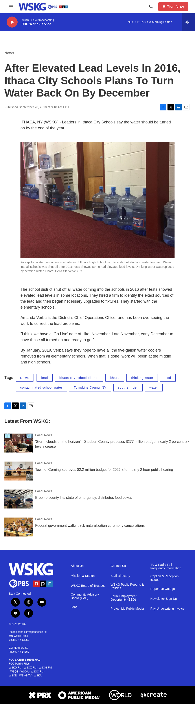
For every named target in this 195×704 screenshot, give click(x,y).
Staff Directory (120, 575)
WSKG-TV (25, 675)
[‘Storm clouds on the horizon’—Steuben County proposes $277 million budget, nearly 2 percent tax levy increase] (18, 443)
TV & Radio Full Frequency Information (165, 566)
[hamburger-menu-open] (11, 6)
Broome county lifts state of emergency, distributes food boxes (83, 497)
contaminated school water (41, 387)
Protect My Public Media (127, 608)
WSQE (14, 671)
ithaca (115, 378)
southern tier (128, 387)
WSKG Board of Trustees (88, 585)
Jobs (74, 607)
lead (44, 378)
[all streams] (188, 22)
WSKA (37, 675)
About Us (77, 566)
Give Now (175, 6)
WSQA (24, 671)
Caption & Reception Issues (164, 578)
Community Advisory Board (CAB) (85, 596)
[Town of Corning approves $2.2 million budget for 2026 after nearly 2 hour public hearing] (18, 471)
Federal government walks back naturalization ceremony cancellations (90, 525)
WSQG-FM (45, 667)
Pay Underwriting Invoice (167, 608)
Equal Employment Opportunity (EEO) (124, 597)
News (9, 53)
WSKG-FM (15, 667)
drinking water (142, 378)
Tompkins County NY (90, 387)
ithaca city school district (79, 378)
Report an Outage (162, 588)
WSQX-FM (30, 667)
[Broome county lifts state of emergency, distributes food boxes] (18, 499)
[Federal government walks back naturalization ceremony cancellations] (18, 527)
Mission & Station (83, 575)
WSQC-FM (37, 671)
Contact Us (118, 566)
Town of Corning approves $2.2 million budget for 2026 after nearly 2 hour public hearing (104, 469)
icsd (168, 378)
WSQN (13, 675)
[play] (12, 22)
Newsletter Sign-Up (163, 598)
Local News (43, 435)
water (153, 387)
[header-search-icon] (151, 7)
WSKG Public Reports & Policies (127, 586)
